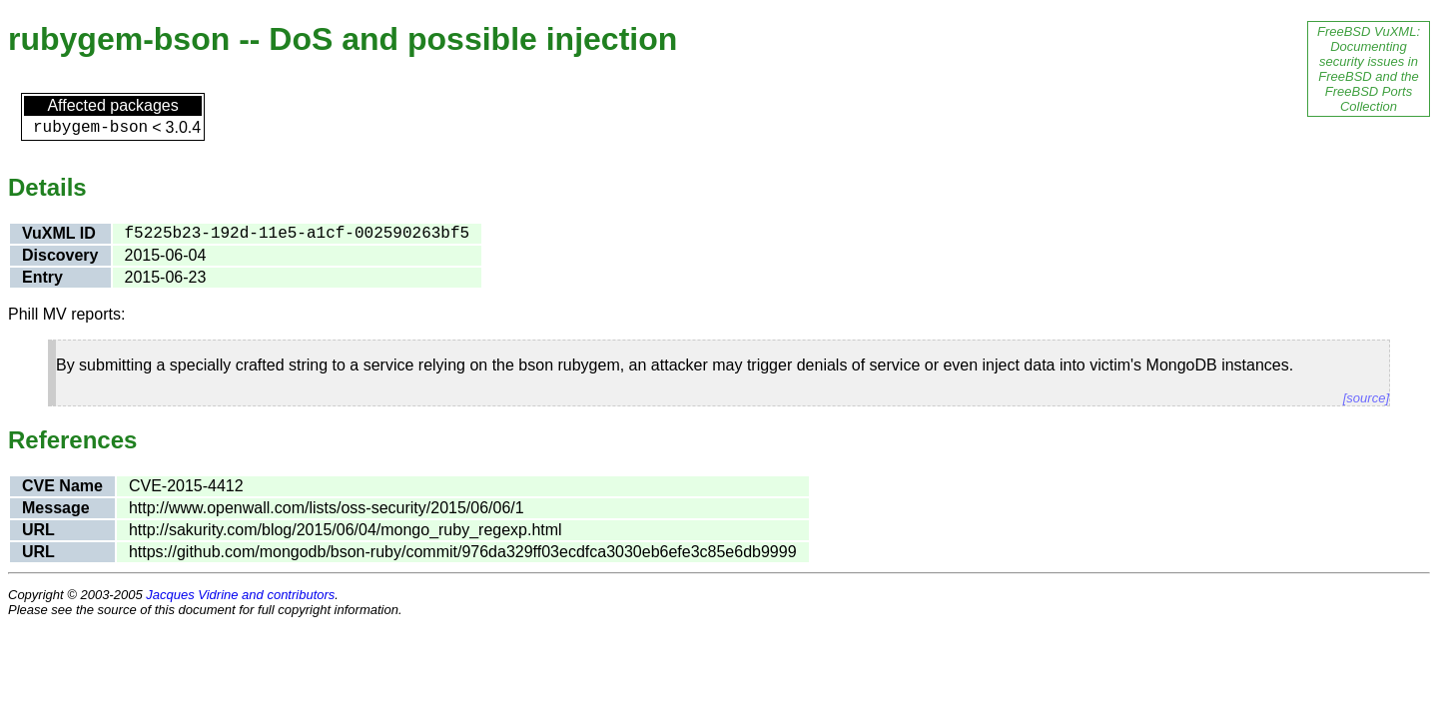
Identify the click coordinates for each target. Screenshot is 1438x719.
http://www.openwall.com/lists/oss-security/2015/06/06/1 (326, 507)
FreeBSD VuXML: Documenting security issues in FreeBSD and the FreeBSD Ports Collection (1368, 69)
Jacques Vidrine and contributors (240, 594)
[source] (1366, 397)
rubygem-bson (90, 128)
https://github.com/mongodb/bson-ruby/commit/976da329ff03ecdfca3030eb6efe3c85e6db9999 (463, 551)
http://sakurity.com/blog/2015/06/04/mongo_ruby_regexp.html (345, 529)
